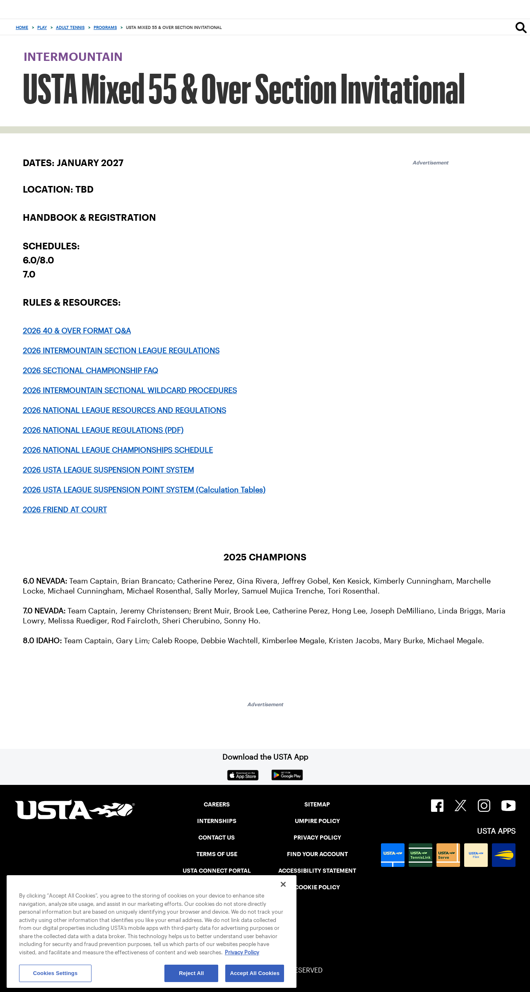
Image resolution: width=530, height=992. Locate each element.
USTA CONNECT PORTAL (217, 871)
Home (22, 27)
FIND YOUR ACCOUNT (317, 854)
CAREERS (217, 804)
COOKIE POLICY (317, 887)
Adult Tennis (70, 27)
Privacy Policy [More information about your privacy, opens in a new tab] (242, 952)
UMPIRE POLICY (317, 821)
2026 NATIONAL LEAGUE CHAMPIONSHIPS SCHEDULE (118, 450)
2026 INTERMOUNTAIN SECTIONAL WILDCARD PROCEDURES (130, 390)
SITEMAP (317, 804)
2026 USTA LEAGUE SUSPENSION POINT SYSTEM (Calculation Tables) (144, 490)
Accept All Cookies (254, 973)
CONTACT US (216, 837)
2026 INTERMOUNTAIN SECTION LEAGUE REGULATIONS (121, 351)
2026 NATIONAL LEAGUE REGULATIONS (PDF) (103, 430)
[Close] (283, 884)
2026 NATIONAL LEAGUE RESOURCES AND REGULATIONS (124, 410)
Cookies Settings (55, 973)
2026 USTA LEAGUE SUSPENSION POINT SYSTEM (108, 470)
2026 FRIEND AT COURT (65, 510)
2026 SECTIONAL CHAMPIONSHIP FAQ (90, 371)
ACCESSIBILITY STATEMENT (317, 871)
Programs (105, 27)
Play (42, 27)
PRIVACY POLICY (317, 837)
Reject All (191, 973)
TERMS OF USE (216, 854)
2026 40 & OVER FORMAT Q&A (77, 331)
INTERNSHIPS (216, 821)
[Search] (521, 27)
